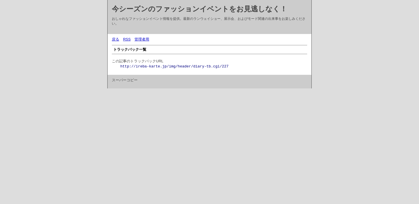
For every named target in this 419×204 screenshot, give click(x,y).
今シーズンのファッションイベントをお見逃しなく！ (199, 9)
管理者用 (141, 39)
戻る (115, 39)
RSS (127, 39)
